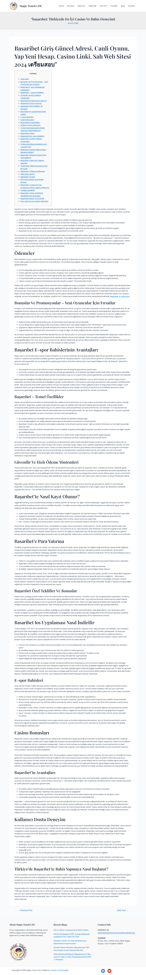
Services (70, 6)
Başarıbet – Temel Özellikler (32, 92)
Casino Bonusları (27, 120)
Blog (123, 6)
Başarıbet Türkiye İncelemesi (32, 171)
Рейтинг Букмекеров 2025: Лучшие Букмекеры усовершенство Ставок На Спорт (72, 935)
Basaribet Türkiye (27, 177)
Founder (114, 6)
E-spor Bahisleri (27, 117)
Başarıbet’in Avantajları (30, 122)
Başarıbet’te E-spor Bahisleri (32, 136)
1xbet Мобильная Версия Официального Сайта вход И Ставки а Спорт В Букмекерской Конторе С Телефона (72, 957)
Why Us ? (103, 6)
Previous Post (25, 910)
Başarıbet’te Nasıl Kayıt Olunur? (33, 101)
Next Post (122, 910)
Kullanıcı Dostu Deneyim (30, 125)
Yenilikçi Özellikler (27, 190)
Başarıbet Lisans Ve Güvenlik (32, 198)
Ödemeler (24, 79)
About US (81, 6)
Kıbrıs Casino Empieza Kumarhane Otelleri (71, 930)
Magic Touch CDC (31, 6)
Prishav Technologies (59, 970)
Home (61, 6)
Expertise (92, 6)
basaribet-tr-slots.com (120, 296)
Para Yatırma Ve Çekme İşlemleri (34, 201)
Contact (131, 6)
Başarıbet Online (27, 133)
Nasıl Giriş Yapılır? (27, 174)
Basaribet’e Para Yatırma (30, 103)
